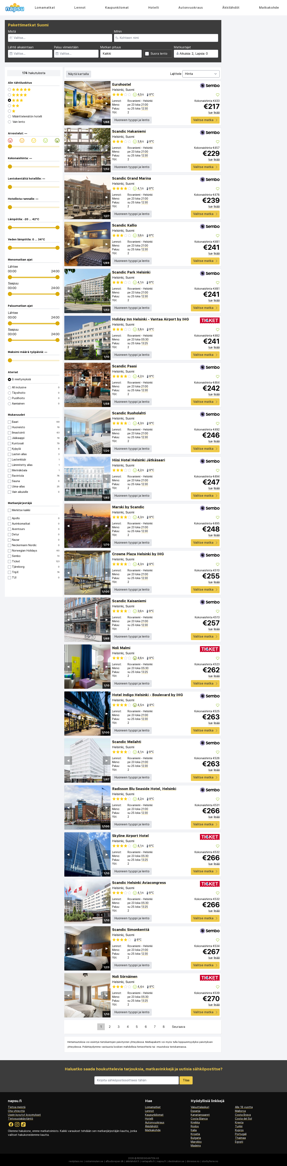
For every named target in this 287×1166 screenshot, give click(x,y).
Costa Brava (243, 1114)
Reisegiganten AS (148, 1158)
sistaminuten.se (94, 1161)
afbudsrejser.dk (114, 1161)
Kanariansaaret (200, 1114)
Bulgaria (196, 1137)
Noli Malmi (121, 648)
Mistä (12, 31)
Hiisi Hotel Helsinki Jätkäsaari (138, 460)
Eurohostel (121, 84)
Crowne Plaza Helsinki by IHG (138, 554)
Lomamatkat (45, 7)
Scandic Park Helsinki (131, 272)
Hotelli (153, 7)
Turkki (239, 1126)
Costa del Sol (243, 1118)
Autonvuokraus (190, 7)
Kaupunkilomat (117, 7)
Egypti (239, 1141)
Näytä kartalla (78, 74)
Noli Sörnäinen (124, 977)
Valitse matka (205, 120)
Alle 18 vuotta (244, 1107)
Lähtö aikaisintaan (21, 47)
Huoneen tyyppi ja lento (131, 120)
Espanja (195, 1111)
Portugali (241, 1134)
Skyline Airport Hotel (130, 836)
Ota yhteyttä (16, 1111)
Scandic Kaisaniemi (129, 601)
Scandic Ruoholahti (129, 413)
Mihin (118, 31)
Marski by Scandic (128, 507)
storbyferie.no (210, 1161)
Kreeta (239, 1122)
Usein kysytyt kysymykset (24, 1114)
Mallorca (240, 1111)
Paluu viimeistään (66, 47)
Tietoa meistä (16, 1107)
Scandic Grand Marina (131, 178)
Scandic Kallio (124, 225)
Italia (194, 1130)
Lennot (80, 7)
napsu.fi (161, 1161)
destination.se (176, 1161)
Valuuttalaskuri (200, 1107)
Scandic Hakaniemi (129, 131)
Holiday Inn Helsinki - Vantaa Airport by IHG (150, 319)
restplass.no (76, 1161)
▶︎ (107, 103)
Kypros (239, 1130)
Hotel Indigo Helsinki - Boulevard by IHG (147, 695)
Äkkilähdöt (231, 7)
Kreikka (195, 1122)
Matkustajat (182, 47)
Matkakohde (269, 7)
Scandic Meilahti (126, 742)
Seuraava (178, 1027)
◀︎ (68, 103)
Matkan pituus (110, 47)
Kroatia (195, 1134)
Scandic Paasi (124, 366)
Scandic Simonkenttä (130, 930)
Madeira (196, 1145)
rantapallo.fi (148, 1161)
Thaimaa (240, 1137)
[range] (10, 146)
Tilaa (186, 1080)
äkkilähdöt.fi (132, 1161)
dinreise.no (193, 1161)
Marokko (196, 1141)
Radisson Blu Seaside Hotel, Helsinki (144, 789)
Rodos (195, 1126)
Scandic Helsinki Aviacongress (139, 883)
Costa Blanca (199, 1118)
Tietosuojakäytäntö (20, 1118)
